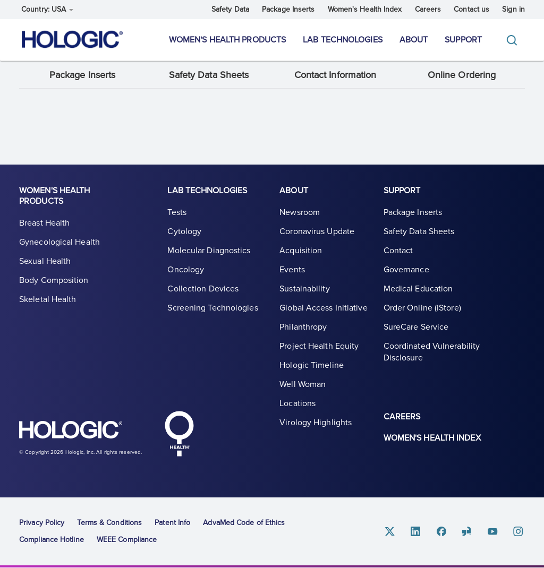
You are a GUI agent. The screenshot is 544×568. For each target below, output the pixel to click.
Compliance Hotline (51, 539)
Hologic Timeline (311, 365)
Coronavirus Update (316, 232)
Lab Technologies (342, 40)
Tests (176, 213)
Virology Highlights (315, 423)
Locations (297, 404)
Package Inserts (288, 9)
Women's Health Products (227, 40)
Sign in (513, 9)
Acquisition (300, 251)
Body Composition (54, 281)
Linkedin (416, 531)
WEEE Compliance (127, 539)
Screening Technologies (212, 308)
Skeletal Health (47, 300)
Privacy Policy (41, 522)
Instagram (518, 531)
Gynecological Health (59, 242)
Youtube (493, 531)
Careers (428, 9)
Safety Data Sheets (209, 75)
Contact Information (335, 75)
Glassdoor (467, 531)
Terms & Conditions (109, 522)
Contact (398, 251)
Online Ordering (462, 75)
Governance (406, 270)
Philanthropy (303, 327)
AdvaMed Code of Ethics (244, 522)
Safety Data (230, 9)
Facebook (442, 531)
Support (463, 40)
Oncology (185, 270)
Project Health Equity (319, 346)
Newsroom (299, 213)
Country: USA (47, 9)
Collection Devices (203, 289)
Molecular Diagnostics (208, 251)
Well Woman (302, 385)
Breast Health (44, 223)
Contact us (471, 9)
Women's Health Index (365, 9)
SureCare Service (416, 327)
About (414, 40)
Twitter (391, 531)
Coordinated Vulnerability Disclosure (432, 352)
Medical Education (418, 289)
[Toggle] (514, 40)
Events (292, 270)
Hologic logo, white (72, 431)
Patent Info (172, 522)
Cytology (184, 232)
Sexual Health (45, 261)
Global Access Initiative (323, 308)
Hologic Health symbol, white (179, 433)
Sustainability (304, 289)
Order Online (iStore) (422, 308)
